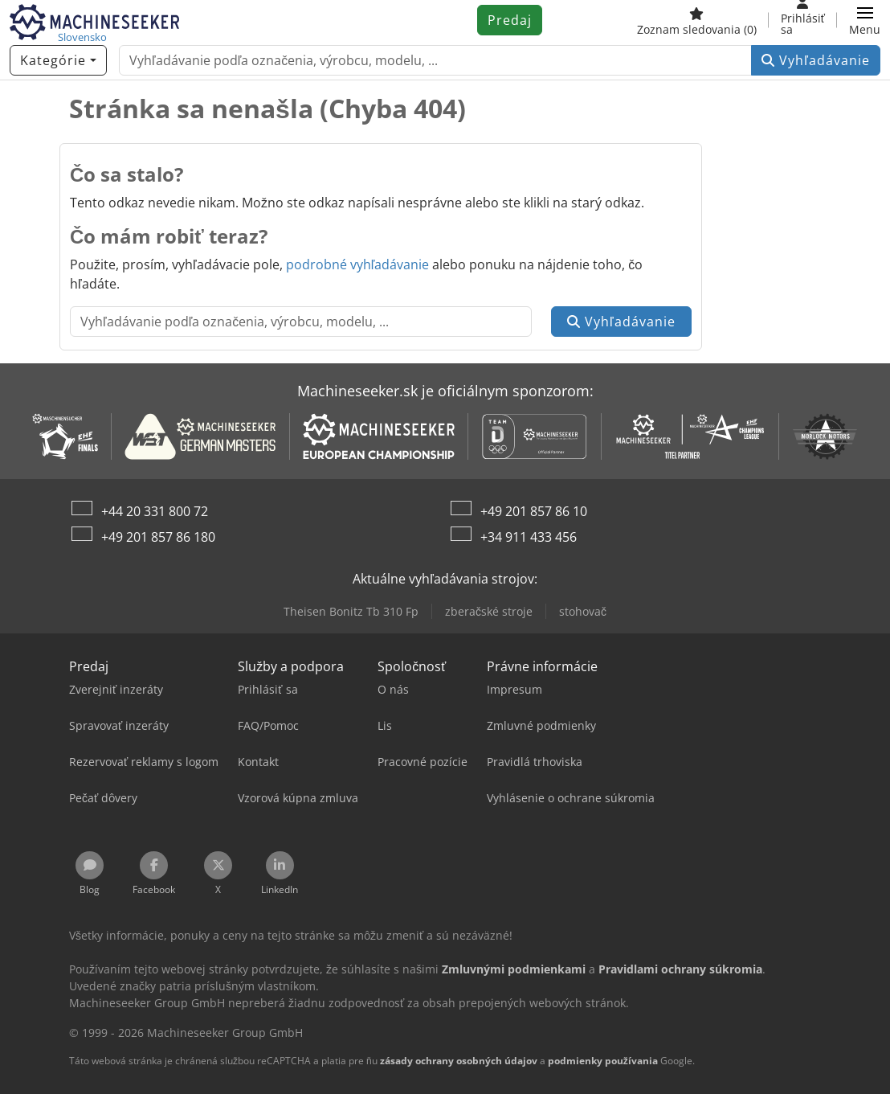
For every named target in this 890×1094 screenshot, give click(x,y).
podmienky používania (603, 1060)
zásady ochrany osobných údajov (458, 1060)
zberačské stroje (489, 611)
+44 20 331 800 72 (154, 511)
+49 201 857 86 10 (533, 511)
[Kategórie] (58, 60)
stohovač (582, 611)
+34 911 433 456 (528, 537)
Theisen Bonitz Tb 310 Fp (351, 611)
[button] (864, 20)
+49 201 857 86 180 (158, 537)
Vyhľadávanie (815, 60)
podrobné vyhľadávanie (358, 264)
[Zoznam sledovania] (697, 20)
